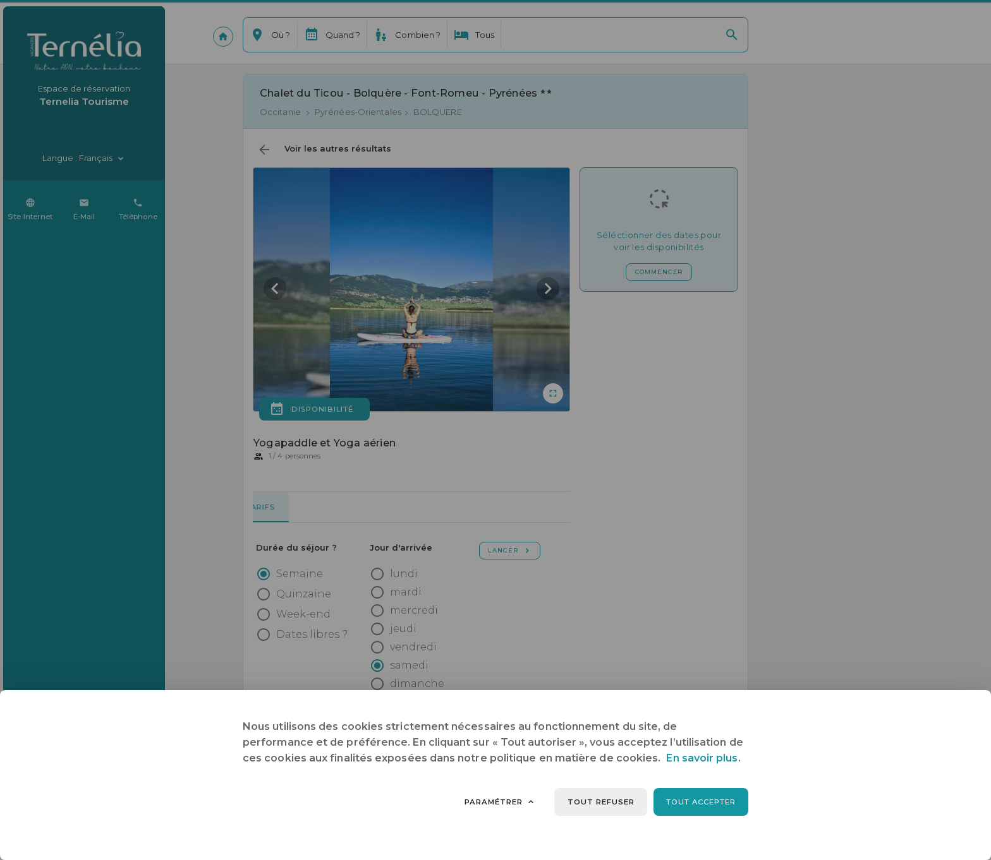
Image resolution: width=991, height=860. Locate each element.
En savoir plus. (703, 758)
